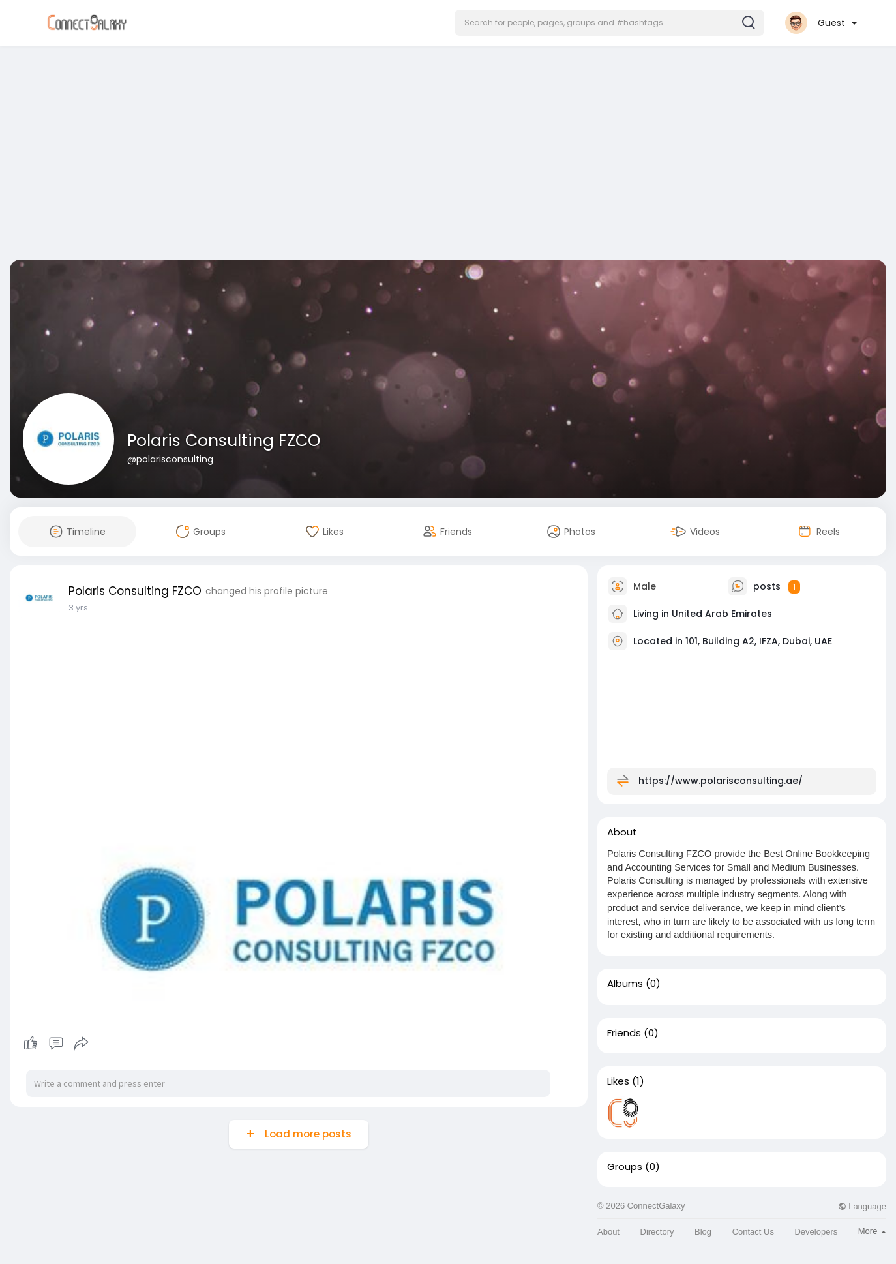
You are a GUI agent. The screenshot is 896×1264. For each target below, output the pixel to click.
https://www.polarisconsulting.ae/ (720, 780)
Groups (624, 1167)
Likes (618, 1081)
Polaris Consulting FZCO (223, 440)
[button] (609, 23)
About (608, 1231)
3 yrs (78, 607)
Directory (657, 1231)
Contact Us (753, 1231)
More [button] (872, 1231)
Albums (625, 983)
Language (862, 1206)
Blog (702, 1231)
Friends (624, 1033)
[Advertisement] (448, 155)
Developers (815, 1231)
